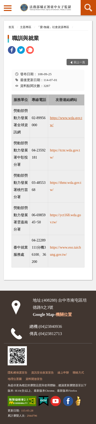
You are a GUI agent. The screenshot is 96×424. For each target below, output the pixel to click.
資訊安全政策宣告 (42, 372)
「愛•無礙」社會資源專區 (53, 27)
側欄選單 (8, 8)
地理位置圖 (15, 378)
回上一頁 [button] (79, 62)
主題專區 (25, 27)
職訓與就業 (25, 38)
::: (4, 3)
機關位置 (64, 314)
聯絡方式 (78, 372)
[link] (12, 50)
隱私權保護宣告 (17, 372)
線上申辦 (63, 372)
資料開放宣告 (34, 378)
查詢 (88, 7)
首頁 (11, 27)
